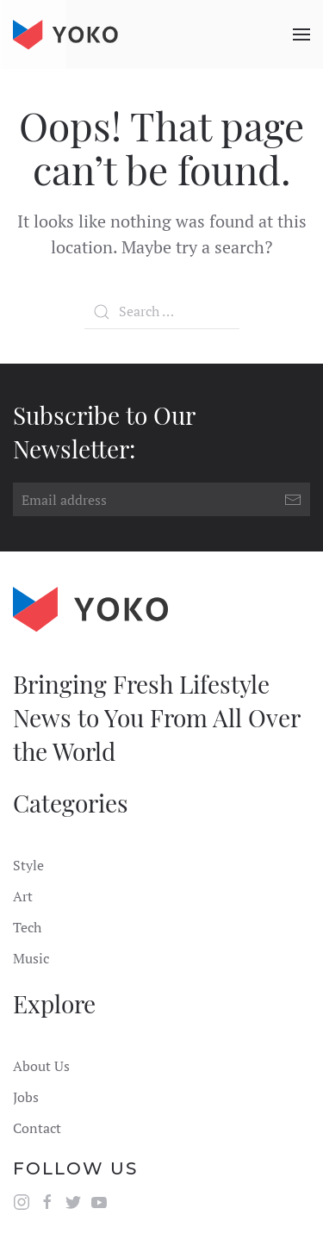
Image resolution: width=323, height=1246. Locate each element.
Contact (37, 1127)
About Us (41, 1065)
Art (23, 896)
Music (31, 958)
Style (28, 865)
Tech (27, 927)
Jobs (26, 1096)
